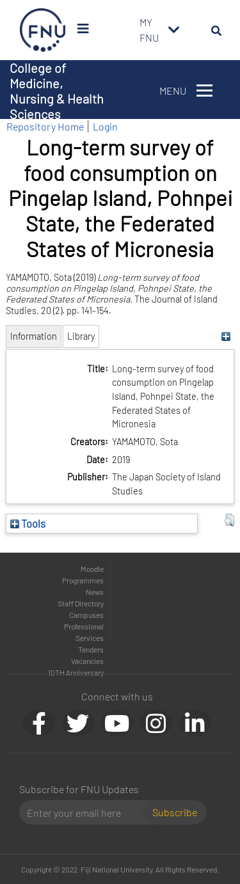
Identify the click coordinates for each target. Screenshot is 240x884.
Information (33, 336)
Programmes (83, 580)
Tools (27, 523)
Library (81, 336)
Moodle (92, 568)
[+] (226, 336)
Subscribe (174, 812)
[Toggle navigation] (174, 30)
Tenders (91, 649)
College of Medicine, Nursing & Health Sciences (57, 91)
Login (105, 126)
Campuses (86, 614)
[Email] (86, 812)
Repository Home (45, 126)
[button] (229, 520)
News (95, 591)
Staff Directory (81, 603)
